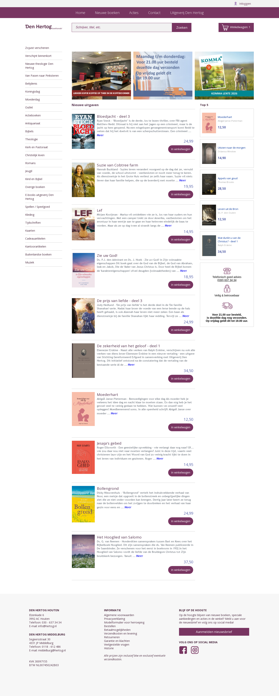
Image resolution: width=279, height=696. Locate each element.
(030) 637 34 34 (227, 280)
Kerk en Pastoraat (36, 147)
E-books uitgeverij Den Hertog (39, 197)
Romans (30, 163)
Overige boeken (35, 187)
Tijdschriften (33, 222)
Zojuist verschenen (37, 48)
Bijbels (29, 131)
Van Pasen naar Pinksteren (42, 75)
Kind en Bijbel (33, 179)
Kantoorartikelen (35, 246)
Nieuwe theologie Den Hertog (39, 65)
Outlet (29, 107)
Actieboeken (33, 115)
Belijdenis (31, 83)
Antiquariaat (32, 123)
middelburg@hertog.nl (52, 650)
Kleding (29, 214)
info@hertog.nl (47, 626)
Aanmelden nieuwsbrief (214, 631)
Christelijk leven (35, 155)
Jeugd (28, 171)
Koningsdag (32, 91)
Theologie (31, 139)
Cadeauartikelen (35, 238)
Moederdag (32, 99)
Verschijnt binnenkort (38, 56)
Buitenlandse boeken (38, 254)
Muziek (29, 262)
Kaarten (30, 230)
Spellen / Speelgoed (37, 207)
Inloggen (242, 3)
